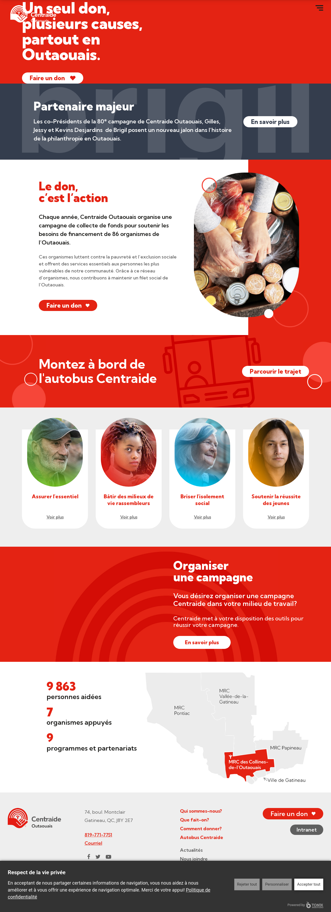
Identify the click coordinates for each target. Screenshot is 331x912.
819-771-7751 (98, 835)
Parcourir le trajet (275, 371)
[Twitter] (98, 856)
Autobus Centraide (201, 837)
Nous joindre (194, 859)
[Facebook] (89, 856)
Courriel (93, 843)
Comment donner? (201, 829)
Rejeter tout (247, 884)
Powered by (305, 905)
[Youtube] (108, 856)
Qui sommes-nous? (201, 811)
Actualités (191, 850)
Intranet (307, 829)
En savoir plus (270, 121)
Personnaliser (277, 884)
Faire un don (47, 78)
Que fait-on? (194, 820)
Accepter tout (308, 884)
